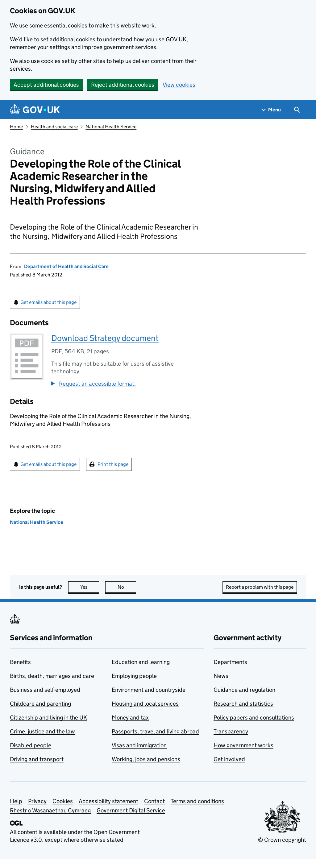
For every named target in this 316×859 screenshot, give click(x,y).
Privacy (37, 801)
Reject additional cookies (122, 84)
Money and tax (130, 717)
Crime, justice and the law (42, 731)
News (221, 675)
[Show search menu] (296, 109)
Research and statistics (243, 703)
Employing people (134, 675)
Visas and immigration (139, 745)
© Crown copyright (282, 839)
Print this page (113, 464)
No (127, 587)
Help (16, 801)
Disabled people (30, 745)
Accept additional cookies (46, 84)
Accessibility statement (108, 801)
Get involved (229, 759)
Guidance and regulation (244, 689)
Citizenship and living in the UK (48, 717)
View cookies (179, 85)
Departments (230, 662)
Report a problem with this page (259, 587)
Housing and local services (145, 703)
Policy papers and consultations (254, 717)
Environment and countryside (148, 689)
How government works (243, 745)
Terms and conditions (197, 801)
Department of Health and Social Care (66, 266)
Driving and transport (37, 759)
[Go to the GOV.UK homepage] (35, 109)
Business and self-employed (45, 689)
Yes (89, 587)
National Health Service (110, 127)
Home (16, 127)
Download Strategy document (105, 338)
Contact (154, 801)
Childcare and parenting (40, 703)
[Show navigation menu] (271, 109)
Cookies (62, 801)
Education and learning (141, 662)
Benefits (20, 662)
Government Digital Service (131, 810)
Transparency (231, 731)
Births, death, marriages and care (52, 675)
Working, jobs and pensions (146, 759)
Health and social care (54, 127)
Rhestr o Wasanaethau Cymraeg (50, 810)
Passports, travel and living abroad (155, 731)
